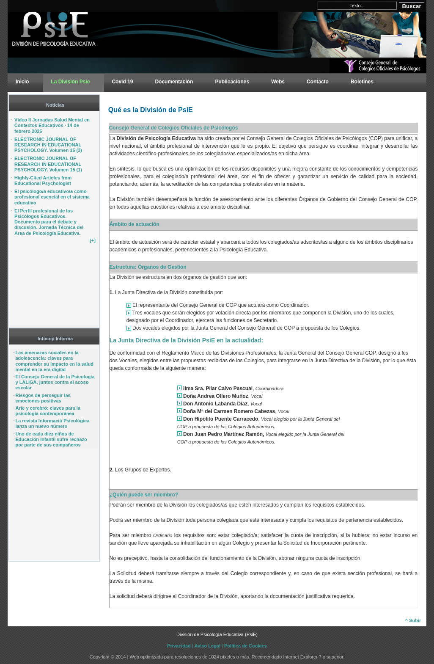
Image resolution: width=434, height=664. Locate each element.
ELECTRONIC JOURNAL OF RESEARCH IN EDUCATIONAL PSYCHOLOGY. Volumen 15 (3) (48, 145)
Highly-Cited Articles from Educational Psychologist (42, 180)
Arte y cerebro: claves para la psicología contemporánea (47, 410)
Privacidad (179, 645)
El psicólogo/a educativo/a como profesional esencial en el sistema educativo (52, 197)
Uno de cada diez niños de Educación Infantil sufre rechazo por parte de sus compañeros (51, 439)
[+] (93, 240)
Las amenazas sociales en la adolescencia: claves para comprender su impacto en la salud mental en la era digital (54, 361)
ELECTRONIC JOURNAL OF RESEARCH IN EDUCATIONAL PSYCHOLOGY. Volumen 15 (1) (48, 164)
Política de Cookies (245, 645)
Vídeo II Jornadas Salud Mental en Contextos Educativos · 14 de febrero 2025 (52, 125)
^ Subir (413, 620)
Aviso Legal (207, 645)
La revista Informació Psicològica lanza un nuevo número (52, 423)
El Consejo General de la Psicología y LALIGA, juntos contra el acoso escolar (54, 382)
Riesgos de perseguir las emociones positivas (42, 398)
